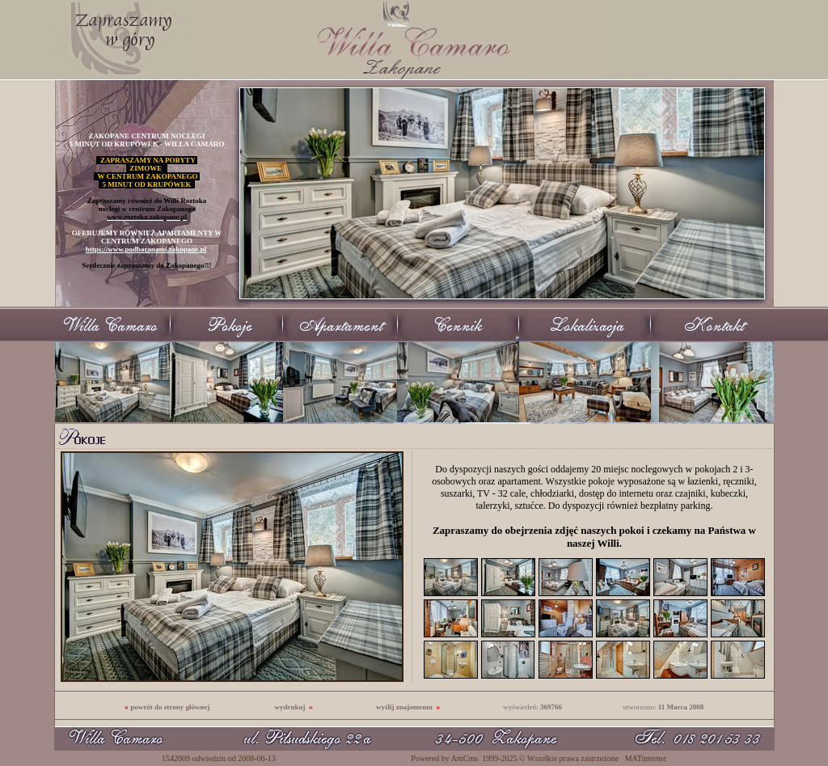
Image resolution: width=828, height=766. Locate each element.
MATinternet (645, 758)
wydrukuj (289, 707)
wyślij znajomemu (404, 707)
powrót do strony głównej (169, 707)
